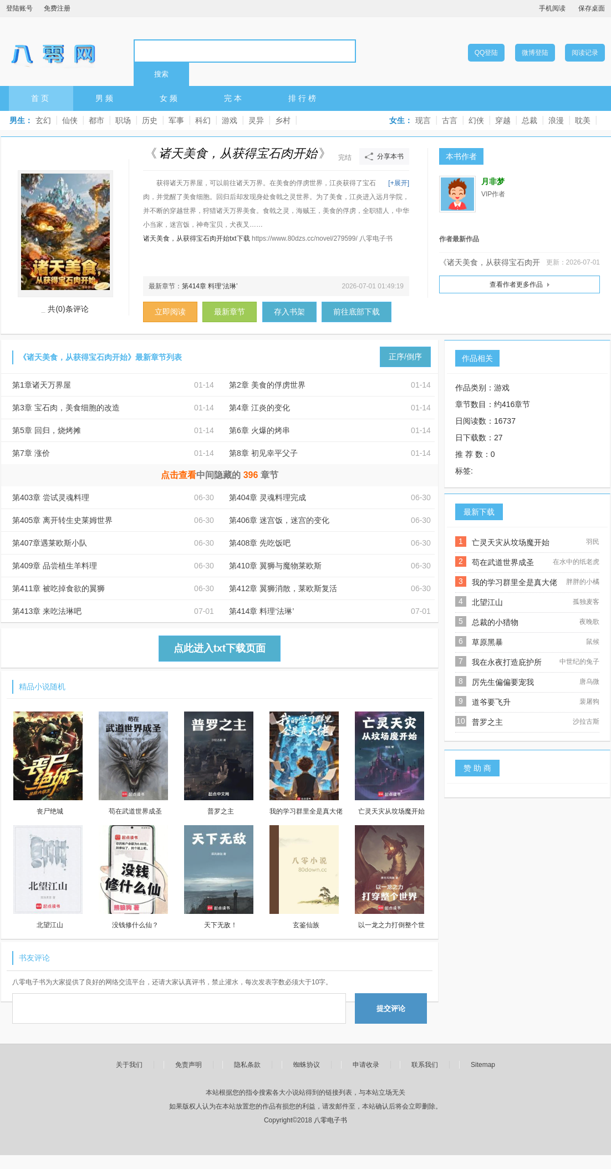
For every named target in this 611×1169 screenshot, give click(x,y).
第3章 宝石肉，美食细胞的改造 (66, 407)
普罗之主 (487, 722)
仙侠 (70, 120)
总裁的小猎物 (495, 622)
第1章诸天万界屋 (41, 384)
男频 (105, 98)
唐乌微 (589, 681)
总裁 (529, 120)
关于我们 (129, 1065)
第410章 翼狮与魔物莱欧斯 (275, 565)
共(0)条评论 (68, 308)
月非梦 (493, 181)
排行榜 (303, 98)
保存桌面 (591, 8)
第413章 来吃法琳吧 (47, 611)
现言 (423, 120)
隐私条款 (247, 1065)
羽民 (592, 542)
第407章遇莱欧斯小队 (49, 542)
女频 (170, 98)
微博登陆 (535, 53)
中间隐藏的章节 (220, 475)
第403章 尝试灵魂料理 (50, 497)
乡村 (283, 120)
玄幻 (43, 120)
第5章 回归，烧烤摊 (46, 430)
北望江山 (487, 602)
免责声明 (188, 1065)
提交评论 (390, 1008)
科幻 (203, 120)
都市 (96, 120)
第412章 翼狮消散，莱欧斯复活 (283, 588)
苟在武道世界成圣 (503, 562)
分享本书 (390, 156)
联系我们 (424, 1065)
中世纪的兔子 (579, 661)
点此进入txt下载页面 (220, 648)
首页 (41, 98)
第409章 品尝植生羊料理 (54, 565)
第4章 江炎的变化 (259, 407)
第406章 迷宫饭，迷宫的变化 (279, 520)
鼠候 (592, 642)
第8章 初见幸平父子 (263, 453)
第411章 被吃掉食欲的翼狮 (58, 588)
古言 (449, 120)
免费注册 (57, 8)
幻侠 (476, 120)
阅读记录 (585, 53)
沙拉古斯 (586, 721)
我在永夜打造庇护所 (507, 662)
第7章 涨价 (31, 453)
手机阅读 (552, 8)
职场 (123, 120)
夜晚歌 (589, 622)
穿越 (503, 120)
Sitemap (483, 1065)
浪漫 (556, 120)
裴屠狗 (589, 701)
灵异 (256, 120)
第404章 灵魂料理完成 (267, 497)
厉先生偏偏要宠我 (503, 682)
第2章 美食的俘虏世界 (267, 384)
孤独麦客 (586, 602)
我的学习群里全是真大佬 (514, 582)
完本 (234, 98)
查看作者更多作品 (516, 284)
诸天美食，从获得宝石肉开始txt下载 (196, 238)
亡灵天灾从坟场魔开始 (510, 542)
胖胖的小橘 (582, 582)
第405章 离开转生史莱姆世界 (62, 520)
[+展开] (398, 183)
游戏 (229, 120)
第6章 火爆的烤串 (259, 430)
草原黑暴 (487, 642)
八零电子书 (53, 50)
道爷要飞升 (491, 702)
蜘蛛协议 (306, 1065)
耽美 (582, 120)
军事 (176, 120)
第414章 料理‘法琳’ (210, 286)
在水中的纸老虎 (576, 562)
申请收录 (366, 1065)
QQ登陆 (486, 53)
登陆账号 (19, 8)
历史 (149, 120)
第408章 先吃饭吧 (260, 542)
